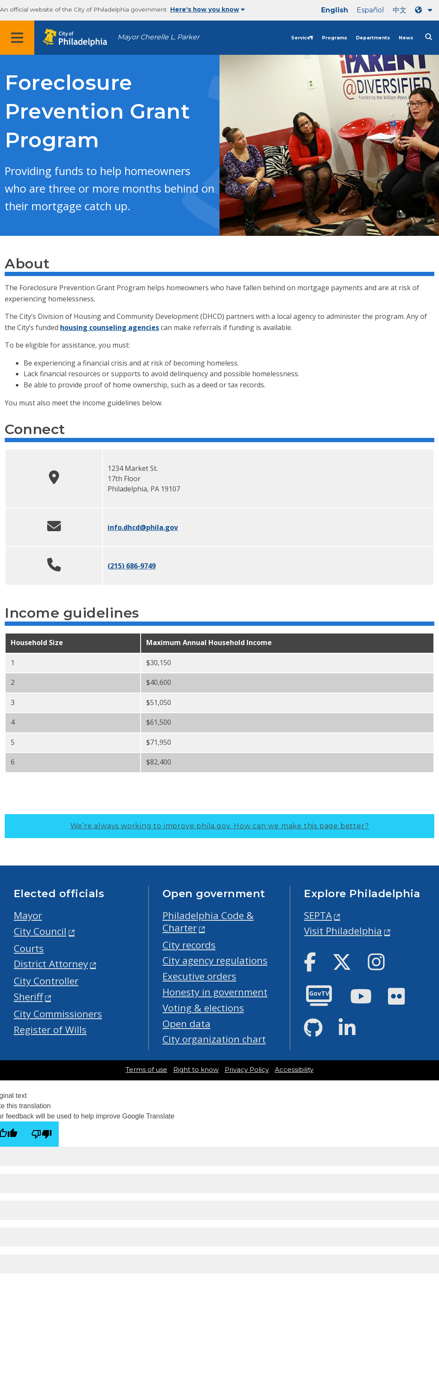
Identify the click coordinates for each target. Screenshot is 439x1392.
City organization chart (214, 1039)
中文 (399, 10)
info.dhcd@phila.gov (143, 527)
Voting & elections (203, 1007)
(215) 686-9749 (132, 566)
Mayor (28, 915)
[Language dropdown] (425, 10)
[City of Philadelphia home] (79, 38)
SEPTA (318, 915)
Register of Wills (50, 1029)
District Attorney (51, 963)
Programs (334, 38)
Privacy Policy (247, 1070)
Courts (29, 948)
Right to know (196, 1070)
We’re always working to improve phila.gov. (219, 826)
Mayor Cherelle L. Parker (158, 37)
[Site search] (428, 37)
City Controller (46, 980)
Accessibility (294, 1070)
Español (370, 10)
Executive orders (199, 976)
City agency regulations (215, 960)
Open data (186, 1023)
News (406, 38)
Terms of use (146, 1070)
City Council (40, 931)
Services (302, 38)
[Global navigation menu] (17, 38)
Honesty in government (215, 992)
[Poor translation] (41, 1134)
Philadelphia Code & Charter (208, 921)
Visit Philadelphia (343, 930)
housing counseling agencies (109, 327)
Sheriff (28, 996)
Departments (373, 38)
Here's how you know (207, 9)
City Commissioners (58, 1013)
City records (189, 945)
